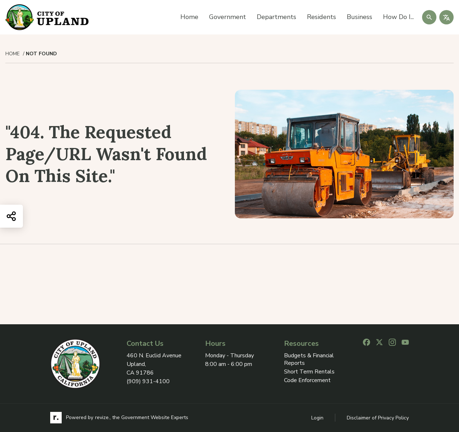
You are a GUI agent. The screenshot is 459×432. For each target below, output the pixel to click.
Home (189, 17)
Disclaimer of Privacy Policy (378, 417)
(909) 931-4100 (148, 381)
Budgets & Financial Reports (309, 359)
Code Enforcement (307, 380)
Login (317, 417)
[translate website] (446, 17)
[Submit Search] (429, 17)
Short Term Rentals (309, 372)
